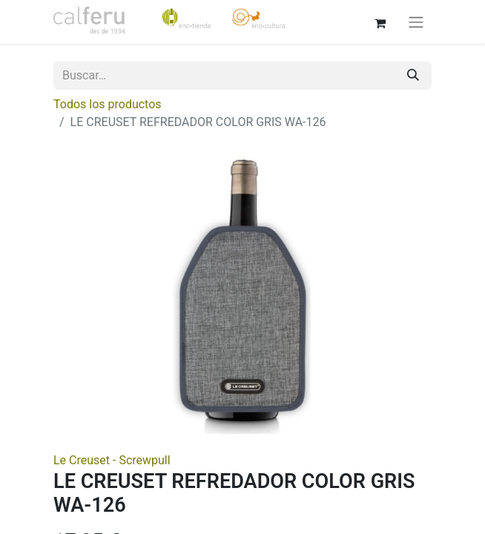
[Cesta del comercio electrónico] (380, 21)
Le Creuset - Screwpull (112, 460)
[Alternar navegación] (416, 22)
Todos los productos (107, 104)
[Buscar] (413, 76)
